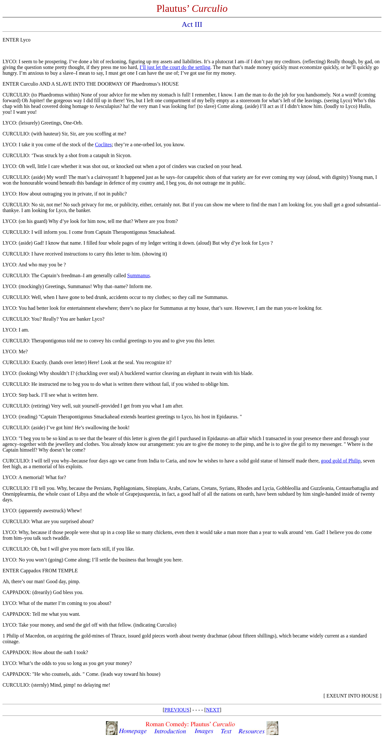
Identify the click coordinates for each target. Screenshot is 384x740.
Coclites (103, 144)
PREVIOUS (176, 710)
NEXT (213, 710)
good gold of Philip (341, 460)
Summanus (138, 275)
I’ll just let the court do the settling (174, 67)
